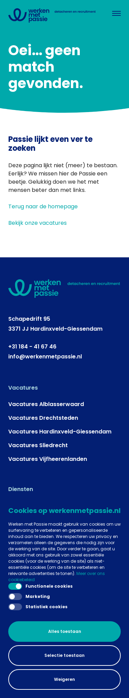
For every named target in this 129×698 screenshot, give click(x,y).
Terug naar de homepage (43, 206)
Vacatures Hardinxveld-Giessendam (59, 432)
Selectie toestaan (64, 655)
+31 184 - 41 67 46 (32, 347)
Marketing (29, 596)
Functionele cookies (40, 586)
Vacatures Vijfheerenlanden (47, 459)
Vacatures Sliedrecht (38, 445)
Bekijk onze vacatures (37, 223)
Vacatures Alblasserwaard (46, 404)
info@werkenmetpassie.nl (45, 356)
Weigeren (64, 679)
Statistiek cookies (37, 606)
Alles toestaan (64, 631)
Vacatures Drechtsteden (43, 418)
